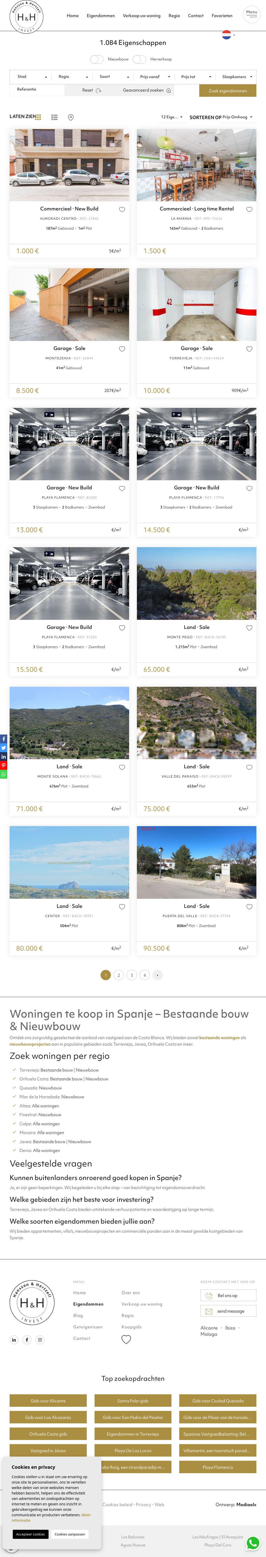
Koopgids (132, 1327)
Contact (196, 15)
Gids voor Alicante (48, 1401)
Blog (78, 1315)
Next (124, 165)
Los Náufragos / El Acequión (217, 1537)
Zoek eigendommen (228, 91)
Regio (174, 15)
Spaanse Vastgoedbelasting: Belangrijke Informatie (219, 1434)
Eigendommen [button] (101, 15)
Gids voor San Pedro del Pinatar (133, 1417)
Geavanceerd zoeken (147, 90)
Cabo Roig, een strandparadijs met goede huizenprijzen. (135, 1467)
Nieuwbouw (87, 1070)
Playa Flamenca (218, 1467)
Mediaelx (246, 1504)
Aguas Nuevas (133, 1545)
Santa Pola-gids (132, 1401)
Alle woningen (45, 1106)
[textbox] (32, 77)
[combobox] (33, 77)
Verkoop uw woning (142, 15)
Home (73, 15)
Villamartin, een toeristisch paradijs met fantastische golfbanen (219, 1450)
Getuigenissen (88, 1327)
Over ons (131, 1292)
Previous (15, 165)
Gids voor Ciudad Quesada (218, 1401)
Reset (92, 90)
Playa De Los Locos (133, 1450)
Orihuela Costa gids (48, 1434)
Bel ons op (221, 1296)
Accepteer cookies (30, 1534)
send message (225, 1311)
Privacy (143, 1504)
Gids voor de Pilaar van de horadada (218, 1417)
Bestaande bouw (57, 1070)
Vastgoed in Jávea (48, 1450)
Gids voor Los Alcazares (48, 1417)
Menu (251, 13)
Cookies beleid (117, 1504)
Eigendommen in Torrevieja (133, 1434)
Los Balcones (132, 1537)
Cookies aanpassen (70, 1534)
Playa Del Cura (217, 1545)
